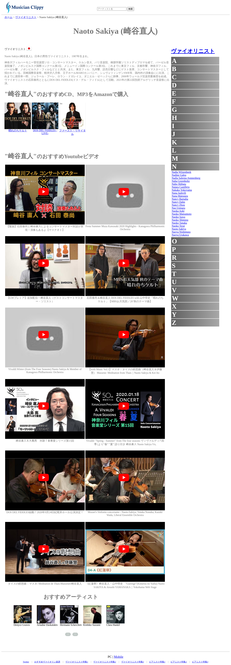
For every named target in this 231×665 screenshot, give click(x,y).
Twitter (26, 662)
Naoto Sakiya (179, 228)
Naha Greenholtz (181, 181)
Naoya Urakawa (180, 234)
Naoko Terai (178, 225)
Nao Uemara (178, 208)
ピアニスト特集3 (200, 662)
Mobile (118, 657)
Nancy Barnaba (180, 199)
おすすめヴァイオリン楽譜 (47, 662)
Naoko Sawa (178, 217)
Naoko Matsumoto (182, 214)
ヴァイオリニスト (193, 51)
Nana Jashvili (179, 193)
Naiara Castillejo (181, 187)
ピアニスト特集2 (179, 662)
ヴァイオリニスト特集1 (76, 662)
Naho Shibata (179, 184)
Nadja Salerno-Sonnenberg (186, 178)
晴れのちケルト (17, 130)
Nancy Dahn (178, 202)
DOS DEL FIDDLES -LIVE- (45, 132)
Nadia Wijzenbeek (181, 172)
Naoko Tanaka (179, 223)
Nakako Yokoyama (182, 190)
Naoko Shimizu (180, 220)
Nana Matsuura (180, 196)
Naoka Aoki (178, 211)
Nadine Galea (179, 175)
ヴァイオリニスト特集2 (104, 662)
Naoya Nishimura (181, 231)
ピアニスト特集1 (157, 662)
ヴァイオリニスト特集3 (132, 662)
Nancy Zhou (178, 205)
